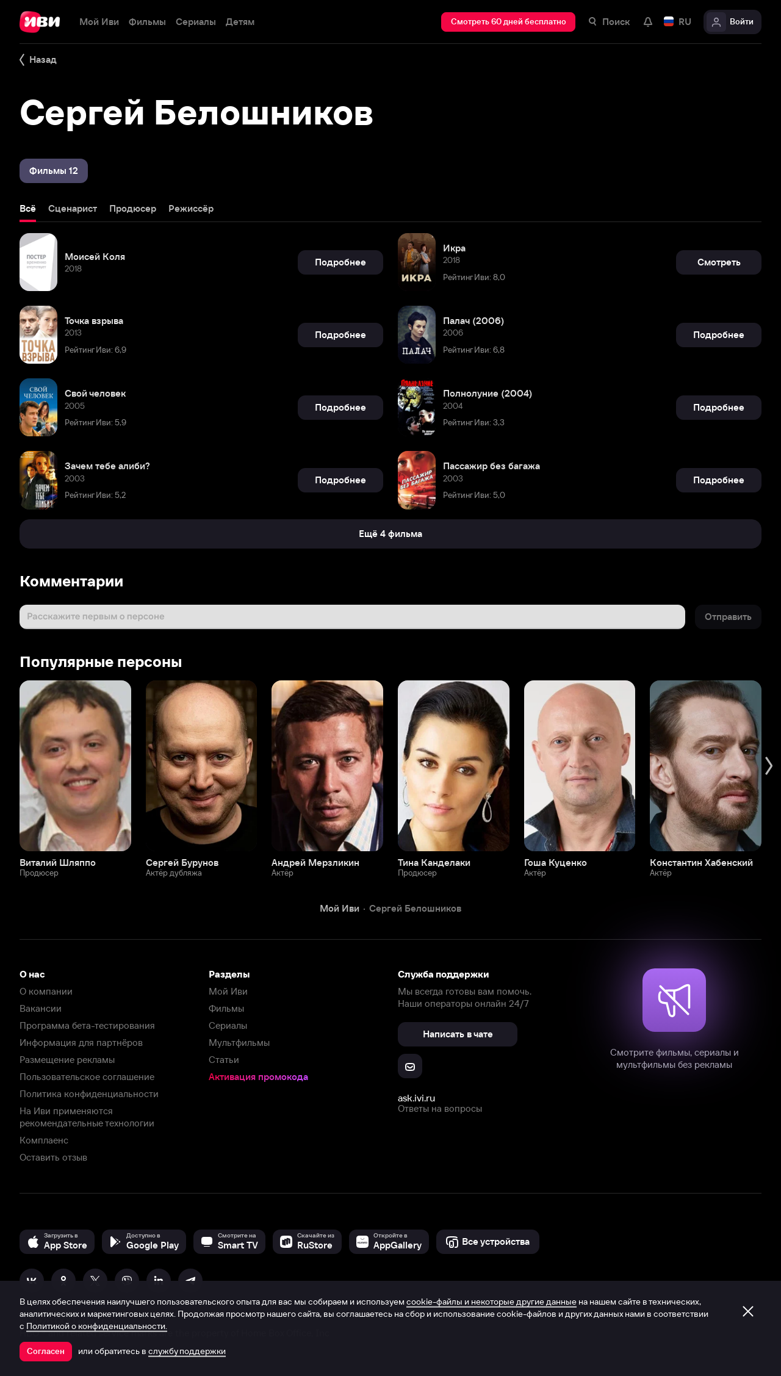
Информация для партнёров (81, 1042)
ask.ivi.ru (416, 1097)
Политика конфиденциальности (89, 1094)
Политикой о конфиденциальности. (96, 1326)
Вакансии (41, 1008)
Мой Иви (228, 991)
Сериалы (228, 1025)
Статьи (224, 1059)
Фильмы (226, 1008)
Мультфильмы (239, 1042)
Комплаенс (44, 1140)
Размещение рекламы (67, 1059)
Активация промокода (258, 1077)
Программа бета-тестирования (87, 1025)
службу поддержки (187, 1351)
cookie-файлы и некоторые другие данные (491, 1301)
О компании (46, 991)
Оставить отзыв (53, 1157)
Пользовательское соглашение (87, 1077)
